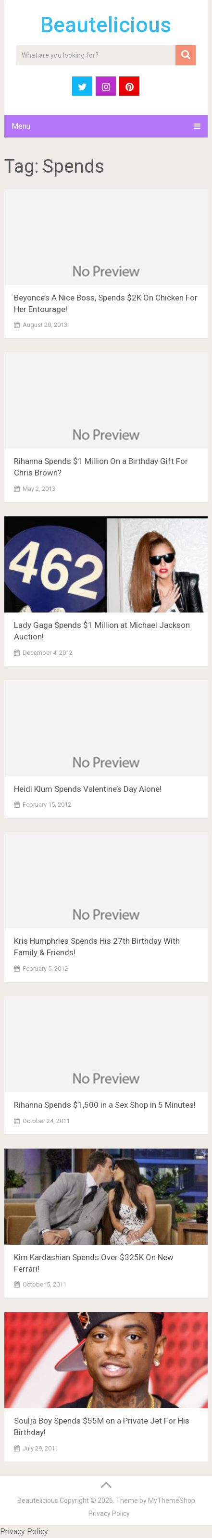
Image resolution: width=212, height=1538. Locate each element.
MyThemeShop (171, 1500)
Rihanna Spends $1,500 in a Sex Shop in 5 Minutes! (105, 1105)
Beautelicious (105, 25)
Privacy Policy (109, 1513)
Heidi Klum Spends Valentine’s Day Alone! (88, 789)
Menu (21, 126)
